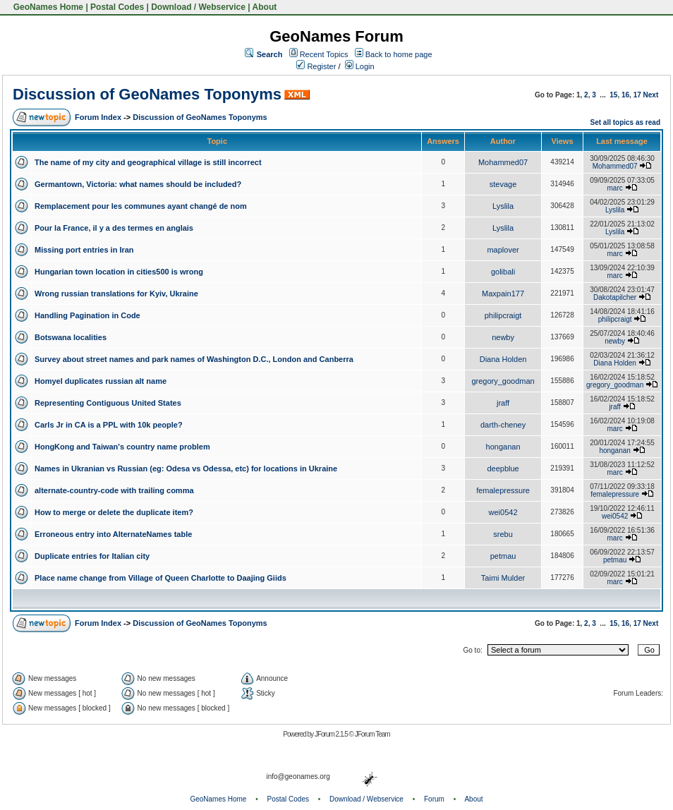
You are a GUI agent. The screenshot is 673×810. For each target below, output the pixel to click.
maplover (503, 250)
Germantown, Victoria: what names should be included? (138, 184)
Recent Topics (324, 54)
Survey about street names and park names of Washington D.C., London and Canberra (194, 359)
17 (637, 95)
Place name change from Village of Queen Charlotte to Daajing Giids (160, 578)
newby (503, 337)
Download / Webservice (198, 7)
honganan (503, 446)
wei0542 (503, 512)
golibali (503, 271)
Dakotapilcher (614, 297)
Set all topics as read (625, 122)
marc (615, 188)
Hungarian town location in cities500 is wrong (119, 271)
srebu (503, 534)
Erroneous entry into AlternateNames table (113, 534)
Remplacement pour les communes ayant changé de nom (141, 206)
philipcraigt (503, 315)
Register (316, 66)
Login (360, 66)
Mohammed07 (503, 162)
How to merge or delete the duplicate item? (114, 512)
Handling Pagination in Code (87, 315)
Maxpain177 (503, 293)
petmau (503, 556)
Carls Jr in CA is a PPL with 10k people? (109, 425)
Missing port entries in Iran (84, 250)
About (265, 7)
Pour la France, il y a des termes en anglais (114, 228)
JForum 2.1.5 (332, 734)
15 (613, 95)
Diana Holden (503, 359)
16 (625, 95)
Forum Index (98, 117)
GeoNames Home (47, 7)
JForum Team (372, 734)
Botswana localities (71, 337)
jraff (503, 403)
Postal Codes (117, 7)
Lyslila (503, 206)
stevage (503, 184)
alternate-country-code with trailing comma (114, 490)
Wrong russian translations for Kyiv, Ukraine (116, 293)
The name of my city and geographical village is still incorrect (148, 162)
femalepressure (503, 490)
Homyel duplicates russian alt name (100, 381)
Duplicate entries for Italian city (92, 556)
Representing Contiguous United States (108, 403)
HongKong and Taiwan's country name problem (122, 446)
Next (651, 95)
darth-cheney (503, 425)
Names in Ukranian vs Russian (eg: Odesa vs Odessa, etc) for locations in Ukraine (186, 468)
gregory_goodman (502, 381)
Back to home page (398, 54)
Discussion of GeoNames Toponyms (147, 94)
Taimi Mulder (503, 578)
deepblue (503, 468)
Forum (434, 799)
